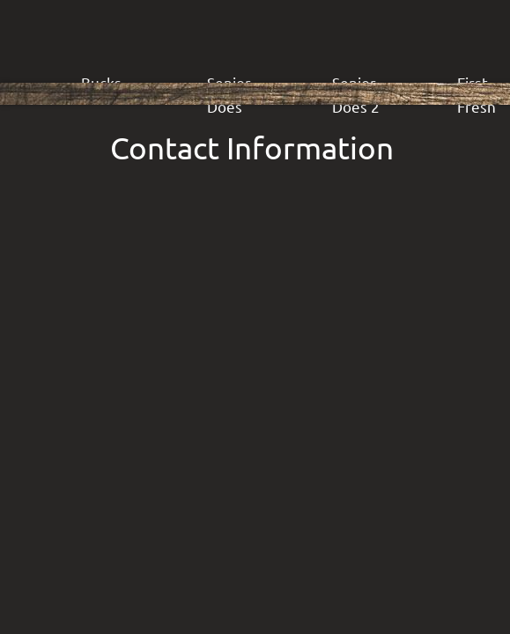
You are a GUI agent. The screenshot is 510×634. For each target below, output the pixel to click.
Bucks (101, 82)
